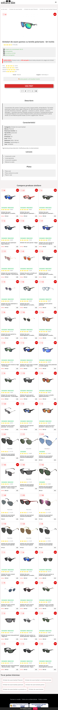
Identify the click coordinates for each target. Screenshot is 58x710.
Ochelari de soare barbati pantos (35, 685)
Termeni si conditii (15, 699)
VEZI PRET (29, 86)
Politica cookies (42, 699)
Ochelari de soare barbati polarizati (13, 685)
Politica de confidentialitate (29, 699)
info (17, 216)
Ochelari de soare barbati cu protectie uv (14, 689)
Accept (35, 708)
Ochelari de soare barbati (15, 9)
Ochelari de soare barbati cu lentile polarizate (38, 680)
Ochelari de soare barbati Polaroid (48, 9)
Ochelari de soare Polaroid (31, 9)
